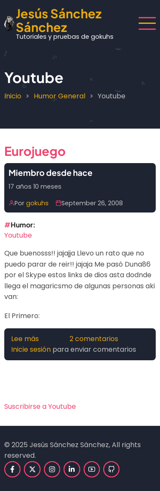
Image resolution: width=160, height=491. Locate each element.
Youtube (18, 235)
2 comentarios (94, 339)
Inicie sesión (31, 349)
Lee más (25, 339)
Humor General (59, 96)
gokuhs (37, 203)
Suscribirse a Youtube (40, 406)
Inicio (12, 96)
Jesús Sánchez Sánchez (59, 20)
